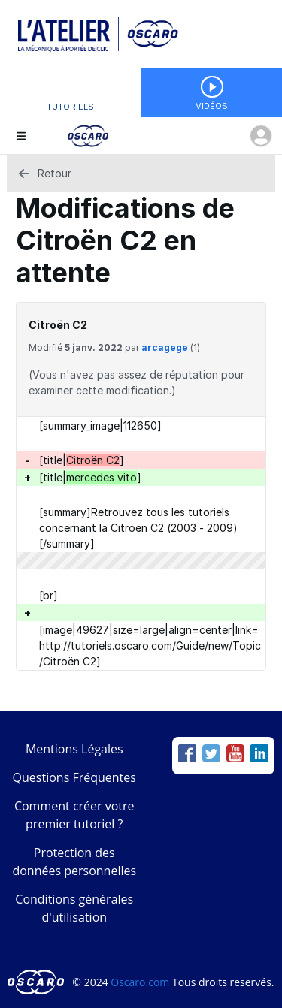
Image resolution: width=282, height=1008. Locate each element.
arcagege (164, 347)
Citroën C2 (58, 324)
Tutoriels (70, 106)
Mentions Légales (74, 749)
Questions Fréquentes (74, 777)
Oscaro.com (140, 982)
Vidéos (212, 106)
